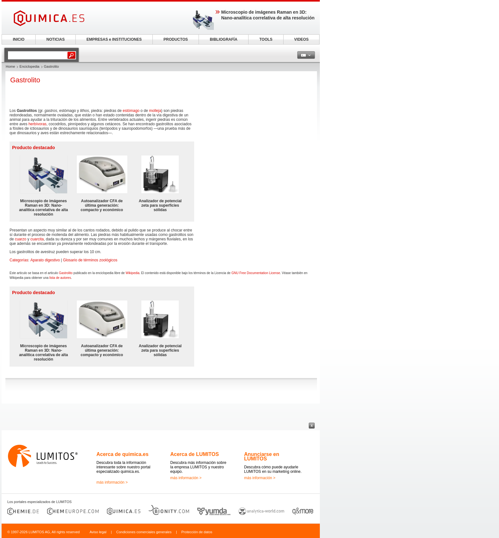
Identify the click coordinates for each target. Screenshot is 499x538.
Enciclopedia (29, 66)
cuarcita (37, 239)
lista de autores (60, 277)
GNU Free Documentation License (255, 273)
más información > (112, 482)
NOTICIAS (55, 39)
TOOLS (265, 39)
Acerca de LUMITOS (194, 454)
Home (10, 66)
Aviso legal (97, 532)
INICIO (19, 39)
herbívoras (37, 124)
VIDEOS (301, 39)
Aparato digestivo (45, 260)
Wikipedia (132, 273)
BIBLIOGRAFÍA (223, 39)
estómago (131, 110)
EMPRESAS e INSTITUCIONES (114, 39)
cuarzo (20, 239)
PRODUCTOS (176, 39)
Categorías (19, 260)
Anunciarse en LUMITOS (261, 456)
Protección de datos (196, 532)
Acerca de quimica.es (122, 454)
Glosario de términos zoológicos (90, 260)
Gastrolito (66, 273)
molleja (155, 110)
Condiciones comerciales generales (144, 532)
